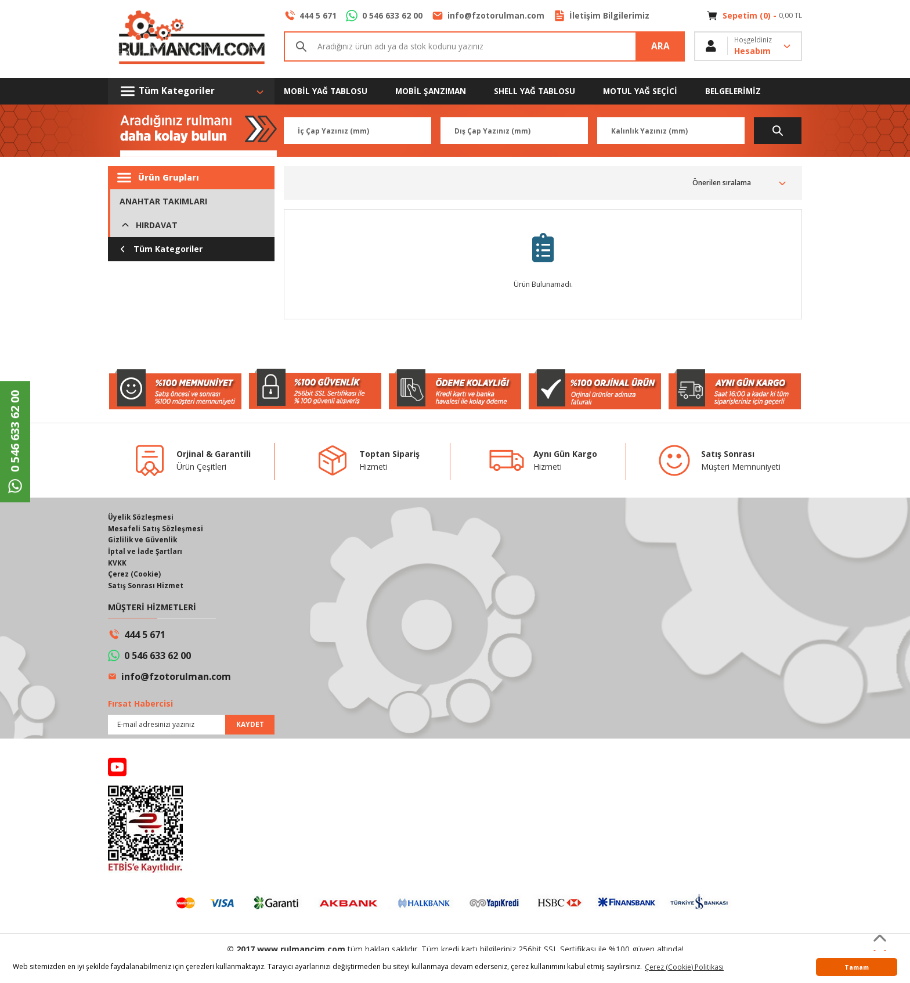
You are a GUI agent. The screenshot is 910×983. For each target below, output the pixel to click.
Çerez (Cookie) (135, 575)
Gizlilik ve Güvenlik (143, 540)
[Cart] (754, 15)
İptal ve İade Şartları (146, 552)
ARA (660, 46)
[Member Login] (748, 46)
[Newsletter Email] (191, 726)
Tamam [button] (856, 967)
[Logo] (191, 39)
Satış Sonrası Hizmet (146, 587)
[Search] (484, 46)
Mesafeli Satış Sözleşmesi (155, 529)
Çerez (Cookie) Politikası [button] (684, 967)
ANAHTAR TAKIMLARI (163, 201)
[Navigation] (191, 91)
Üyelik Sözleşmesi (141, 517)
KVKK (117, 563)
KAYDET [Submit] (250, 725)
